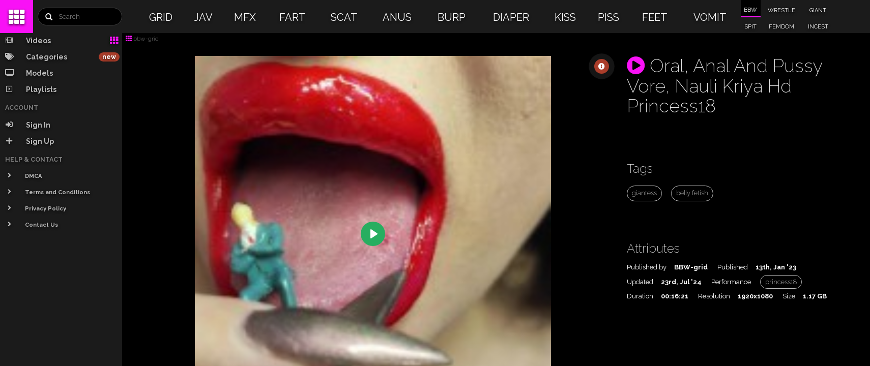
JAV (203, 17)
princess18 (781, 282)
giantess (644, 193)
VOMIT (710, 17)
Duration (640, 296)
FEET (655, 17)
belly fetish (692, 193)
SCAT (344, 17)
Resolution (714, 296)
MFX (245, 17)
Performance (731, 282)
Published (732, 267)
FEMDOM (781, 26)
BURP (452, 17)
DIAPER (511, 17)
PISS (608, 17)
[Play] (373, 234)
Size (788, 296)
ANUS (397, 17)
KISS (565, 17)
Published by (646, 267)
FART (292, 17)
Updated (640, 282)
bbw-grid (142, 38)
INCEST (818, 26)
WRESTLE (781, 10)
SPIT (750, 26)
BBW (750, 10)
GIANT (817, 10)
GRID (160, 17)
